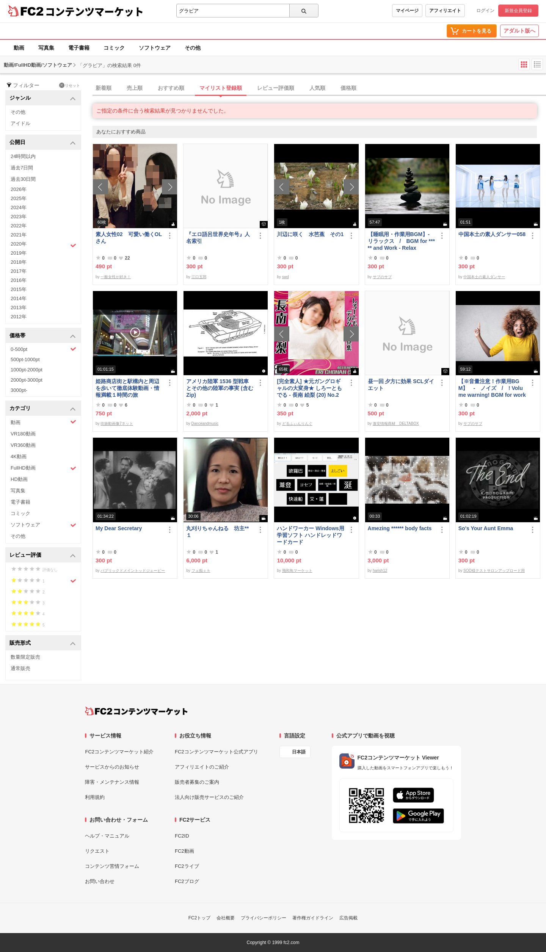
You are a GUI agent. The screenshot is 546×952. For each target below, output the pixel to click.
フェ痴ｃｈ (200, 570)
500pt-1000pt (25, 359)
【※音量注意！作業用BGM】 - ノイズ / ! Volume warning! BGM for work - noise (492, 388)
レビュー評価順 (275, 88)
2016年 (19, 280)
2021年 (19, 235)
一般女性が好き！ (115, 277)
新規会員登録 (518, 10)
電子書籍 (78, 48)
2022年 (19, 226)
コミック (114, 48)
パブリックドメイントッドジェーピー (132, 570)
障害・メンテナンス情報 (112, 782)
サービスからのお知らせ (112, 767)
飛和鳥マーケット (297, 570)
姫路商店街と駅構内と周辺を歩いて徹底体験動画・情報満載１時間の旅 (127, 388)
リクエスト (97, 851)
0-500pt (43, 349)
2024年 (19, 207)
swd (285, 277)
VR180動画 (23, 434)
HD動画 (19, 479)
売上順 (135, 88)
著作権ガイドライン (312, 918)
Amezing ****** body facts (400, 528)
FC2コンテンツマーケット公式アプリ (216, 752)
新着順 (103, 88)
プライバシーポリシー (263, 918)
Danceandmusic (205, 423)
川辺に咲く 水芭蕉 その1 (310, 234)
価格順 (348, 88)
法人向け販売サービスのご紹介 (209, 797)
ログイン (485, 10)
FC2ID (182, 836)
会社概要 (226, 918)
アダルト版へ (519, 31)
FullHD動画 (43, 468)
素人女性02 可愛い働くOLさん (129, 237)
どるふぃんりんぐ (297, 423)
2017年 (19, 271)
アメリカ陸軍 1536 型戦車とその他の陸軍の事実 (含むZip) (219, 388)
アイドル (20, 123)
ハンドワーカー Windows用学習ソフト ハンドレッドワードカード (310, 535)
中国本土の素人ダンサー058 (492, 234)
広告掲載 (348, 918)
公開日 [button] (42, 142)
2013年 (19, 307)
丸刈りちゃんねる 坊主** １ (217, 531)
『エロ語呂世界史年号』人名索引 (218, 237)
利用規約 (95, 797)
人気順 (317, 88)
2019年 (19, 253)
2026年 (19, 189)
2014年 (19, 298)
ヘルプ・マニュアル (107, 836)
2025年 (19, 198)
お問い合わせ (100, 881)
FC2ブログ (187, 881)
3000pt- (19, 390)
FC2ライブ (187, 866)
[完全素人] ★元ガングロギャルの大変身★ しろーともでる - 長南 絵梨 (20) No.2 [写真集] (309, 388)
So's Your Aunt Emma (485, 528)
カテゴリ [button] (42, 408)
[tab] (319, 88)
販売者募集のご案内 (197, 782)
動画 (19, 48)
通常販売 (20, 668)
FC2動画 (184, 851)
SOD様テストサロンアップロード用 (494, 570)
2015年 (19, 289)
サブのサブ (382, 277)
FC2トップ (199, 918)
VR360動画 (23, 445)
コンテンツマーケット (94, 11)
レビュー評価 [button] (42, 555)
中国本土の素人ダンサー (484, 277)
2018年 (19, 262)
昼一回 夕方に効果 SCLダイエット (401, 384)
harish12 (380, 570)
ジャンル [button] (42, 98)
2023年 (19, 216)
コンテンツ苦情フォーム (112, 866)
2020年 (43, 245)
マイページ (407, 10)
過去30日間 (23, 179)
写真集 (46, 48)
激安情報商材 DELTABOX (396, 423)
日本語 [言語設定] (299, 752)
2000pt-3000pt (26, 380)
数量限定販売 (25, 657)
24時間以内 (23, 156)
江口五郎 (199, 277)
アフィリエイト (445, 10)
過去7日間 (22, 168)
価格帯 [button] (42, 336)
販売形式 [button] (42, 643)
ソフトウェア (155, 48)
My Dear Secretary (119, 528)
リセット (69, 85)
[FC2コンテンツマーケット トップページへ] (136, 711)
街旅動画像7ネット (116, 423)
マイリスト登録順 (220, 88)
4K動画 (19, 456)
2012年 (19, 316)
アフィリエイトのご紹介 (202, 767)
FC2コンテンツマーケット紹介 (119, 752)
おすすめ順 (171, 88)
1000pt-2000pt (26, 370)
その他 (193, 48)
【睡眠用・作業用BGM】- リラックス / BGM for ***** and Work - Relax (401, 241)
